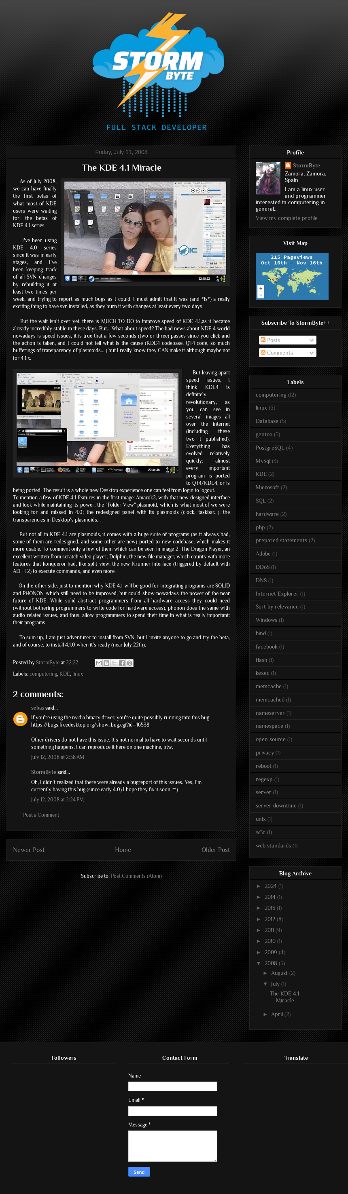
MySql (263, 461)
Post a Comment (41, 815)
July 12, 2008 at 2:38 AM (57, 757)
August (280, 973)
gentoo (264, 434)
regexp (264, 779)
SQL (261, 500)
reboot (264, 766)
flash (261, 660)
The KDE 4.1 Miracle (284, 997)
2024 (271, 886)
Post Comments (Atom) (136, 876)
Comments (277, 352)
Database (267, 421)
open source (271, 739)
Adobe (263, 553)
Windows (266, 620)
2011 (270, 930)
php (260, 527)
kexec (262, 673)
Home (123, 849)
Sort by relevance (277, 606)
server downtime (276, 805)
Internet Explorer (277, 593)
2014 (271, 897)
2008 (272, 963)
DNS (261, 580)
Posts (270, 340)
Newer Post (29, 849)
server (264, 792)
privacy (265, 752)
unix (261, 819)
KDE (64, 674)
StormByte (43, 772)
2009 (272, 952)
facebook (267, 646)
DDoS (262, 567)
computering (43, 674)
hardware (267, 514)
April (277, 1014)
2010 (271, 941)
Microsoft (267, 487)
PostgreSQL (270, 447)
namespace (269, 726)
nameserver (270, 713)
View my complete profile (287, 218)
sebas (37, 708)
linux (77, 674)
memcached (270, 699)
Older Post (216, 849)
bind (261, 633)
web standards (273, 845)
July (276, 984)
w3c (260, 832)
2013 (271, 907)
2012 (271, 919)
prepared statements (281, 540)
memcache (269, 686)
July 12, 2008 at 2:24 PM (57, 800)
